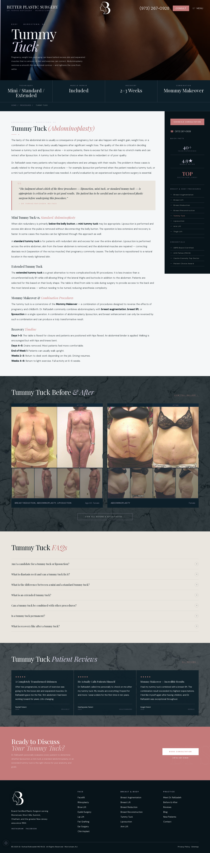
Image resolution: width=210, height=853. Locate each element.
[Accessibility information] (6, 843)
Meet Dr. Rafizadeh (172, 797)
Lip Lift (81, 816)
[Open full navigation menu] (198, 10)
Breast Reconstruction (184, 210)
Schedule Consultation (187, 122)
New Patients (169, 816)
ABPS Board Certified (184, 248)
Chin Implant (84, 831)
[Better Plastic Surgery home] (32, 9)
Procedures (25, 105)
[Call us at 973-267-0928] (154, 9)
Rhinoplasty (83, 802)
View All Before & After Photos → (105, 517)
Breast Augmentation (184, 195)
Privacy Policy (184, 847)
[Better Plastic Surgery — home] (105, 9)
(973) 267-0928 (180, 131)
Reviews (167, 807)
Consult (181, 9)
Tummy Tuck (179, 216)
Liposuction (179, 221)
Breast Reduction (182, 205)
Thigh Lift (178, 231)
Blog (165, 812)
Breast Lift (178, 200)
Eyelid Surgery (84, 812)
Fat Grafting (83, 821)
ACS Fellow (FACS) (182, 253)
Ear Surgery (83, 826)
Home (13, 105)
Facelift (81, 797)
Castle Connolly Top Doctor (186, 258)
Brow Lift (82, 807)
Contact (167, 821)
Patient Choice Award (184, 263)
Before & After (170, 802)
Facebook (31, 829)
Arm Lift (177, 226)
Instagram (17, 829)
